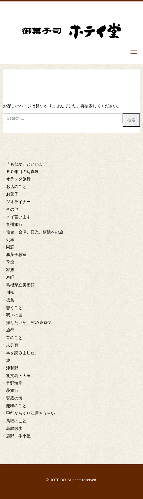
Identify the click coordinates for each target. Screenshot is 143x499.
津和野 (12, 368)
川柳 (10, 292)
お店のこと (16, 186)
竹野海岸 (14, 383)
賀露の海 (14, 398)
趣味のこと (16, 405)
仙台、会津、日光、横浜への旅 (34, 232)
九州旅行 (14, 224)
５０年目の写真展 (22, 171)
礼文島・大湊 (18, 375)
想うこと (14, 307)
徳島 (10, 300)
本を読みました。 (22, 352)
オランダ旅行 (18, 179)
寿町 (10, 277)
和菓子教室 (16, 254)
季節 (10, 262)
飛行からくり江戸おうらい (30, 413)
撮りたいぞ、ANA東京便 (29, 322)
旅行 (10, 330)
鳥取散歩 (14, 428)
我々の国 (14, 315)
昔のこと (14, 337)
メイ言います (18, 216)
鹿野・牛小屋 (18, 436)
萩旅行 (12, 390)
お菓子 (12, 194)
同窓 (10, 247)
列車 (10, 239)
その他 (12, 209)
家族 (10, 269)
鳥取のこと (16, 420)
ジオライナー (18, 201)
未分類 (12, 345)
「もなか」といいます (26, 164)
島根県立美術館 (20, 284)
